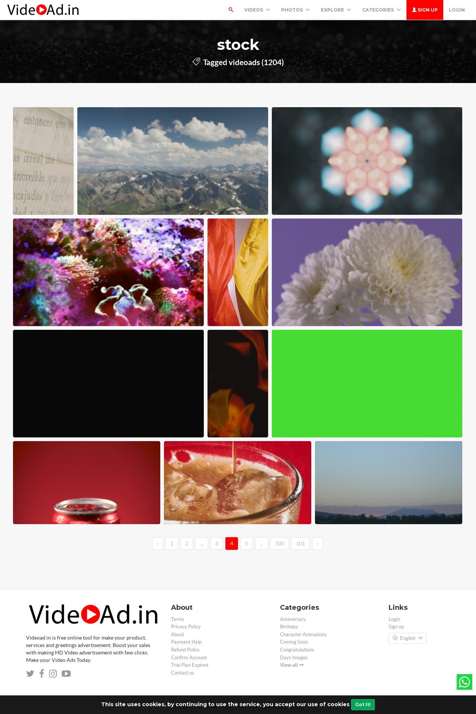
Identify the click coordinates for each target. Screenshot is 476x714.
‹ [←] (157, 543)
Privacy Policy (186, 626)
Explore (336, 10)
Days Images (294, 657)
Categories (381, 10)
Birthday (289, 626)
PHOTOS (295, 10)
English (407, 638)
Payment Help (186, 642)
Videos (257, 10)
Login (457, 10)
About (177, 634)
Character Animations (303, 634)
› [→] (317, 543)
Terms (177, 619)
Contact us (182, 673)
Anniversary (293, 619)
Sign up (425, 10)
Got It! (363, 704)
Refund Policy (185, 650)
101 (300, 543)
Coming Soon (294, 642)
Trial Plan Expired (189, 665)
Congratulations (297, 650)
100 (279, 543)
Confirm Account (189, 657)
